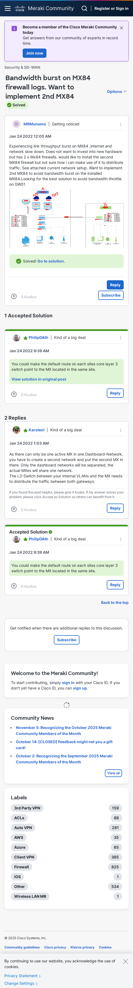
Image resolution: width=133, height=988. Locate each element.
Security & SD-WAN (22, 67)
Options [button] (114, 91)
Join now (34, 53)
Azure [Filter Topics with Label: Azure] (19, 847)
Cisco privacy (55, 947)
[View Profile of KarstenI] (37, 429)
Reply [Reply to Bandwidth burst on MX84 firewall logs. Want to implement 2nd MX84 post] (115, 284)
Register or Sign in (111, 8)
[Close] (125, 965)
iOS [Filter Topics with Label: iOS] (17, 876)
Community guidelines (22, 947)
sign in (68, 682)
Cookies (105, 947)
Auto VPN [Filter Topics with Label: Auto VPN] (23, 827)
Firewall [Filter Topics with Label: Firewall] (21, 866)
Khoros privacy (82, 947)
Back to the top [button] (115, 602)
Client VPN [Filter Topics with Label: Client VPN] (24, 857)
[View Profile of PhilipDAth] (38, 337)
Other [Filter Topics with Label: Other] (19, 886)
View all (113, 773)
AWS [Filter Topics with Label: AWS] (18, 837)
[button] (121, 124)
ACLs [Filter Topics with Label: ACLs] (19, 817)
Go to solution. (51, 261)
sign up (80, 688)
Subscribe (110, 295)
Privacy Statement (20, 979)
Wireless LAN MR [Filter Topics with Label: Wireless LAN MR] (30, 896)
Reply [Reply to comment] (115, 393)
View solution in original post (38, 379)
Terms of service (17, 955)
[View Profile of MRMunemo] (34, 124)
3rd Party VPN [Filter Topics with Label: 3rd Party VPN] (27, 808)
